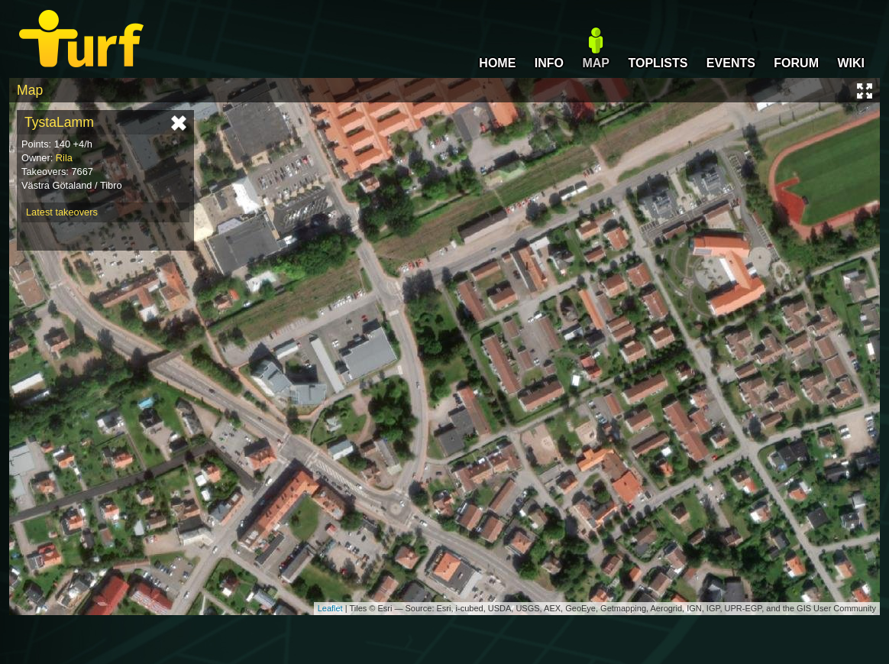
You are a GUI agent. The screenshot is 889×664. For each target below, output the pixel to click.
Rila (64, 158)
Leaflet (330, 608)
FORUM (796, 63)
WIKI (851, 63)
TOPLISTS (657, 63)
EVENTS (730, 63)
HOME (497, 63)
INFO (549, 63)
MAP (595, 63)
